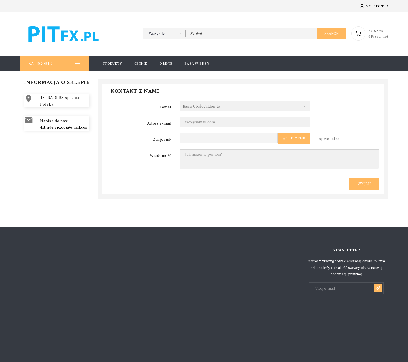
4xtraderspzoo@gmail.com (64, 127)
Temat (166, 107)
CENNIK (140, 63)
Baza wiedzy (197, 63)
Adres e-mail (159, 123)
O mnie (166, 63)
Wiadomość (161, 155)
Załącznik (162, 139)
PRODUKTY (112, 63)
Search (331, 33)
